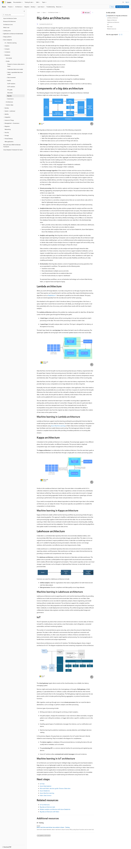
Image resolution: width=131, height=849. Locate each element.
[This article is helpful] (120, 35)
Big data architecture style (47, 807)
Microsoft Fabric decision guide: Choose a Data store (55, 788)
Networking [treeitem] (8, 129)
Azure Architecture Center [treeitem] (10, 18)
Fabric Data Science (45, 795)
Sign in (127, 2)
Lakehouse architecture (113, 22)
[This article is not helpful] (122, 35)
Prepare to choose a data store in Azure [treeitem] (15, 65)
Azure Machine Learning (58, 426)
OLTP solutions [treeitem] (11, 86)
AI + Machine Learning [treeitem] (10, 43)
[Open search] (123, 2)
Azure (44, 12)
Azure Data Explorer (45, 786)
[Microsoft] (3, 2)
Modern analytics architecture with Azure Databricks (55, 809)
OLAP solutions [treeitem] (11, 83)
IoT (108, 24)
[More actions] (92, 12)
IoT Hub (42, 784)
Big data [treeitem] (9, 96)
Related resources (111, 29)
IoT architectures (45, 804)
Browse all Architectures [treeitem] (9, 21)
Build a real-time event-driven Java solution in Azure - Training (53, 827)
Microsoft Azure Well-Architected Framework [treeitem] (11, 146)
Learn (38, 12)
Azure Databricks (45, 791)
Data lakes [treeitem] (10, 92)
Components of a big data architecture (117, 15)
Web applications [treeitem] (9, 141)
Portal (112, 7)
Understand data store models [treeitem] (15, 69)
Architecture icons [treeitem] (8, 24)
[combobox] (13, 14)
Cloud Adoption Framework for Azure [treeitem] (12, 150)
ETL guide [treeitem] (9, 89)
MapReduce (51, 295)
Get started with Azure (122, 7)
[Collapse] (24, 11)
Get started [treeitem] (9, 58)
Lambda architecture (112, 18)
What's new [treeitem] (6, 27)
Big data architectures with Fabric (49, 812)
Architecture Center (53, 12)
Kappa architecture (112, 20)
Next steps (109, 26)
